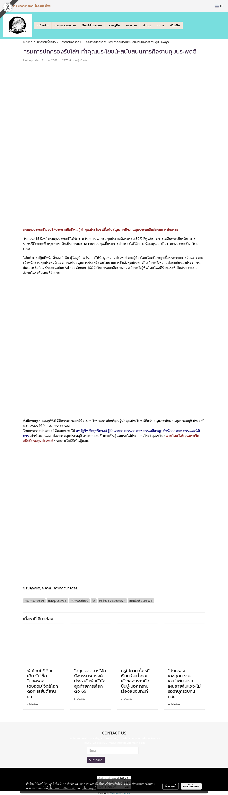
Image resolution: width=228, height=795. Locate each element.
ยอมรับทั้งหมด (191, 786)
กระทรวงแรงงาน (65, 25)
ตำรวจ (147, 25)
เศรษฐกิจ (114, 25)
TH (219, 6)
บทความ (131, 25)
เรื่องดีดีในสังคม (92, 25)
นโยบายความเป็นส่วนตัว (61, 788)
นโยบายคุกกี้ (89, 788)
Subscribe (95, 760)
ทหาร (160, 25)
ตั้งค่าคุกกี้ (170, 786)
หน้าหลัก (42, 25)
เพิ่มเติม (175, 25)
